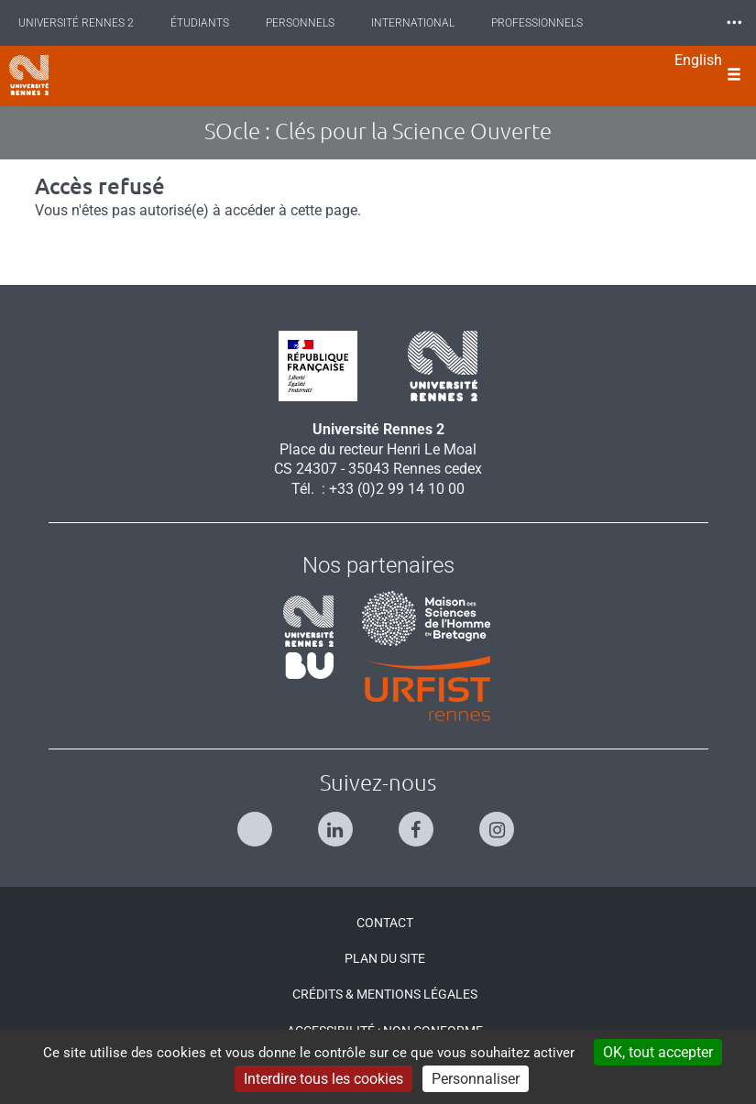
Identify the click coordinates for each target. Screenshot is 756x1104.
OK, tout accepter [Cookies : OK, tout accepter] (658, 1052)
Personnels (300, 22)
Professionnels (537, 22)
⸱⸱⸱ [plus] (734, 22)
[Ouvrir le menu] (734, 76)
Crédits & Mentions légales (384, 994)
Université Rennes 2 (76, 22)
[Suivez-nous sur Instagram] (499, 821)
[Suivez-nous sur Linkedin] (337, 821)
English (698, 60)
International (413, 22)
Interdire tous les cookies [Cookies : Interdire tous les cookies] (323, 1079)
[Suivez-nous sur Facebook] (418, 821)
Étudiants (199, 22)
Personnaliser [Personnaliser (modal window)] (476, 1079)
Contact (384, 922)
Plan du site (385, 958)
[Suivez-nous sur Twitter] (257, 821)
